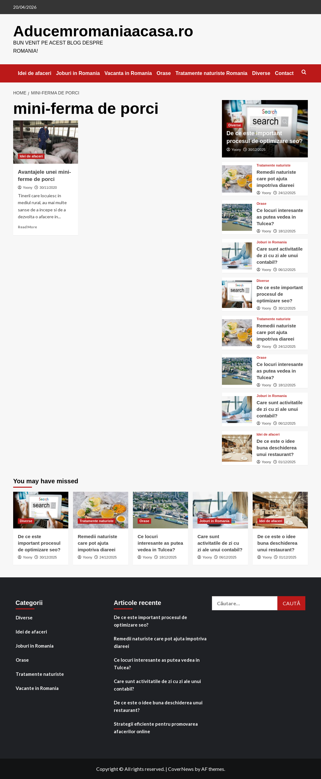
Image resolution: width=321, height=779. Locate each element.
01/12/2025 (287, 462)
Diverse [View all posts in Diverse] (235, 125)
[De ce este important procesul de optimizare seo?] (237, 293)
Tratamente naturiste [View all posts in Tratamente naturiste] (274, 165)
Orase (163, 73)
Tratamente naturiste (40, 673)
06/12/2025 (287, 269)
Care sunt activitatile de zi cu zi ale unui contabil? (280, 255)
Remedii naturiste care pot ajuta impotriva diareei (276, 178)
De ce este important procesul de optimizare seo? (280, 293)
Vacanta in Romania (128, 73)
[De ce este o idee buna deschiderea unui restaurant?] (237, 447)
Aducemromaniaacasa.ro (102, 31)
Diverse (261, 73)
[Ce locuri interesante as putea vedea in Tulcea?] (237, 217)
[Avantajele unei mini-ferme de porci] (45, 141)
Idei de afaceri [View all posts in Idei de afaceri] (31, 156)
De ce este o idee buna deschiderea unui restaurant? (277, 447)
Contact (284, 73)
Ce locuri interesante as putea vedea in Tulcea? (280, 216)
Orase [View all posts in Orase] (261, 203)
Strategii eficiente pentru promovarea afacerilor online (156, 727)
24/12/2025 (287, 192)
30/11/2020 (48, 187)
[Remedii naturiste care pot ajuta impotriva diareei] (237, 178)
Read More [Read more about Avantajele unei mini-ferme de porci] (27, 226)
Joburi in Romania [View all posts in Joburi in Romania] (272, 242)
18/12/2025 (287, 231)
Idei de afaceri (34, 73)
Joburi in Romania (78, 73)
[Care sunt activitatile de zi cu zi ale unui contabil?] (237, 255)
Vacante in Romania (37, 688)
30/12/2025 (257, 149)
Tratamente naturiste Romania (211, 73)
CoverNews (181, 768)
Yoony (27, 187)
